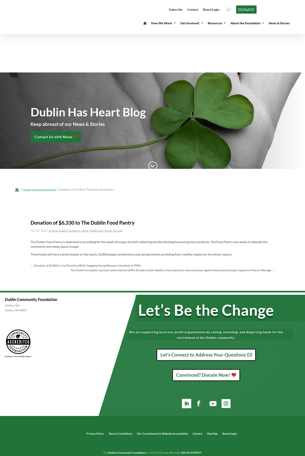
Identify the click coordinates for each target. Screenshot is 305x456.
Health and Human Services (106, 192)
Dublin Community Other (74, 192)
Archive (53, 192)
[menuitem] (176, 9)
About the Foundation (245, 23)
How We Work (161, 23)
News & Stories (279, 23)
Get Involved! (190, 23)
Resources (215, 23)
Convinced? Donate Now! (203, 336)
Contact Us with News (53, 96)
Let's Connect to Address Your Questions (203, 316)
